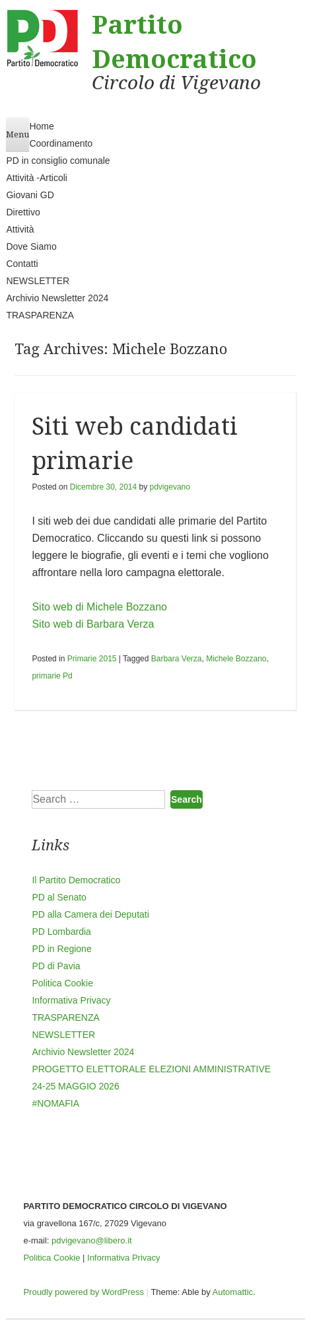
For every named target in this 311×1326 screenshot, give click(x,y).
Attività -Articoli (36, 177)
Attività (20, 229)
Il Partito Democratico (76, 880)
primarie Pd (52, 676)
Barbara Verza (176, 658)
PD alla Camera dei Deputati (90, 914)
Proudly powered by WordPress (83, 1292)
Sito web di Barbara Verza (93, 624)
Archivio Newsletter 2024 (57, 298)
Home (41, 126)
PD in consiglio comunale (58, 160)
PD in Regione (61, 948)
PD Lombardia (61, 931)
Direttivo (23, 212)
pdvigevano (170, 487)
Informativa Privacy (71, 1000)
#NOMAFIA (55, 1103)
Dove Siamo (31, 246)
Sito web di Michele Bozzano (99, 606)
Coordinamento (60, 143)
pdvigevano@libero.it (92, 1240)
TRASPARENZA (39, 315)
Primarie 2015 (92, 658)
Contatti (22, 263)
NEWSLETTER (37, 281)
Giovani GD (29, 195)
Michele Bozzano (236, 658)
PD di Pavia (56, 966)
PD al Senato (59, 897)
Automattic (233, 1292)
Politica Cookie (62, 983)
